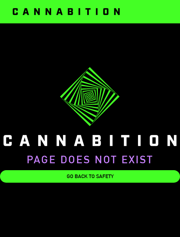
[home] (66, 11)
